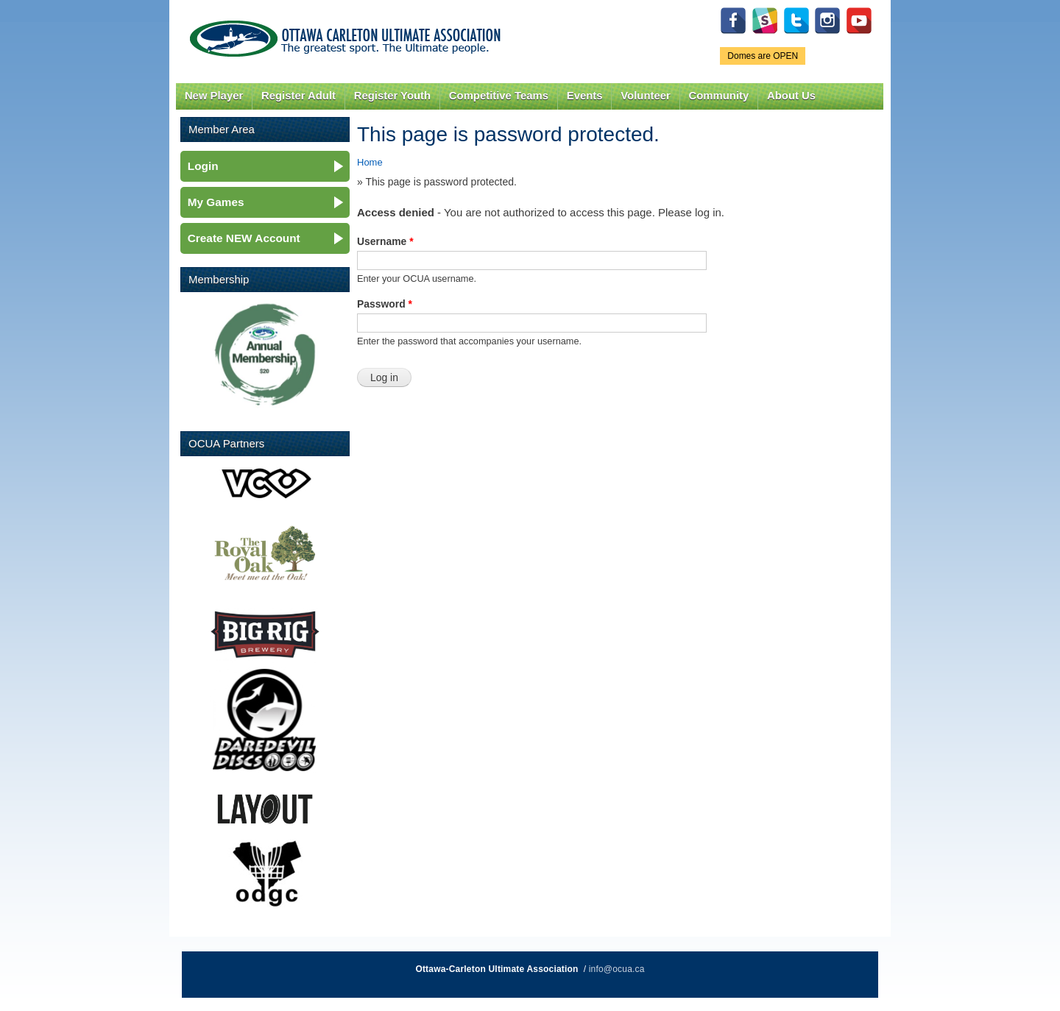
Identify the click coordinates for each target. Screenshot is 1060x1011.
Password (384, 304)
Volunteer (645, 96)
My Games (216, 202)
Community (719, 96)
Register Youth (392, 96)
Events (585, 96)
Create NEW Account (244, 238)
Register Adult (298, 96)
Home (370, 162)
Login (203, 166)
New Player (214, 96)
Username (385, 241)
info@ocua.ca (617, 969)
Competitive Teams (498, 96)
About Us (791, 96)
